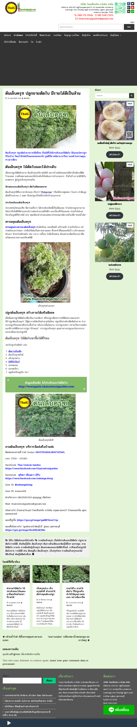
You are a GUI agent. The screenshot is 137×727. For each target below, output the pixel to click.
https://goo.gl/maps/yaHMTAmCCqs (37, 520)
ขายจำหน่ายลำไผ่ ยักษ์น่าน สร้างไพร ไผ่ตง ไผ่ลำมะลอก (28, 695)
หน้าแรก (7, 35)
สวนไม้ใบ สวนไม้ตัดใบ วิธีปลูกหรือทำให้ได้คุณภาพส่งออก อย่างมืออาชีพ (75, 592)
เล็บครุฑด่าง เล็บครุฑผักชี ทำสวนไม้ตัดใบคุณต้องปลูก (46, 591)
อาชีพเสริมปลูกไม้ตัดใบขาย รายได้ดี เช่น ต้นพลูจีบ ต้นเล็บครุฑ (45, 549)
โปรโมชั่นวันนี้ (31, 35)
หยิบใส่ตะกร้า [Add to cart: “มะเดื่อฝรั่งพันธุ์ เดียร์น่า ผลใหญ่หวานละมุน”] (114, 154)
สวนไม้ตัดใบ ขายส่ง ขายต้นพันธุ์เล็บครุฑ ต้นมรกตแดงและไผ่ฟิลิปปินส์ (45, 545)
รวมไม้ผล (57, 35)
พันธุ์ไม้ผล (115, 35)
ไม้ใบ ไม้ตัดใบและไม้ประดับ (21, 540)
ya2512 (27, 98)
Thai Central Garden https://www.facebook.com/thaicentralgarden (31, 466)
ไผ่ (32, 42)
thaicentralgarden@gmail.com (94, 19)
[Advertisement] (68, 65)
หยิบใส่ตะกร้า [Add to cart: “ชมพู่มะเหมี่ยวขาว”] (114, 215)
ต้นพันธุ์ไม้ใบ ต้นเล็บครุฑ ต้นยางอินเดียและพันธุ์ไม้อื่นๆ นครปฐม (49, 544)
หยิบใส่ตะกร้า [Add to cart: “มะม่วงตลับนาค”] (114, 276)
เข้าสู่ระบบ (15, 654)
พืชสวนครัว (23, 42)
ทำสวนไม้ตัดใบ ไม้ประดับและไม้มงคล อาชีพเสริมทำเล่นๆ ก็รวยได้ (16, 592)
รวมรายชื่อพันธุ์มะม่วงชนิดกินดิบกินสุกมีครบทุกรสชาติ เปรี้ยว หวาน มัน (26, 713)
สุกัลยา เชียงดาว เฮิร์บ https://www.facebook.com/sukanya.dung (29, 476)
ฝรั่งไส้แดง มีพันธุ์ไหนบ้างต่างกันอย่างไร (22, 706)
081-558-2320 (103, 15)
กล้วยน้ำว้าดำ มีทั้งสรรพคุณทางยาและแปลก (22, 638)
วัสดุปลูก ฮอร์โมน (71, 35)
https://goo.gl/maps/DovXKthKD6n (25, 530)
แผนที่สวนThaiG (100, 35)
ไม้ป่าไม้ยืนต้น (10, 42)
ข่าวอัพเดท (18, 35)
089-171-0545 (83, 15)
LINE (132, 11)
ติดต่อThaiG (45, 35)
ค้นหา (132, 22)
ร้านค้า (38, 42)
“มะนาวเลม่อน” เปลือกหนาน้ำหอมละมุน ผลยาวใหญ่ (69, 638)
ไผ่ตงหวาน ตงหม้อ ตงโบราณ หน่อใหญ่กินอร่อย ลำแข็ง (28, 701)
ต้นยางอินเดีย (15, 351)
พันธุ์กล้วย (86, 35)
